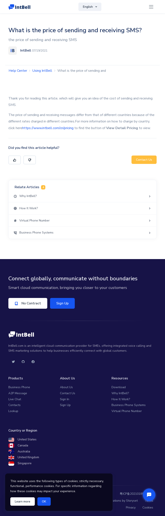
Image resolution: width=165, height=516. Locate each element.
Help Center (18, 70)
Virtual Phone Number (127, 411)
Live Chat (14, 399)
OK (44, 501)
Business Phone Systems (129, 405)
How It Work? (121, 399)
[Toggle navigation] (151, 7)
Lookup (13, 411)
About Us (66, 387)
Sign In (64, 399)
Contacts (14, 405)
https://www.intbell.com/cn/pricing (47, 128)
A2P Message (17, 393)
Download (119, 387)
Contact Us (144, 160)
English (88, 7)
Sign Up (64, 303)
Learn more (22, 501)
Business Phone (19, 387)
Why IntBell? (120, 393)
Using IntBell (42, 70)
